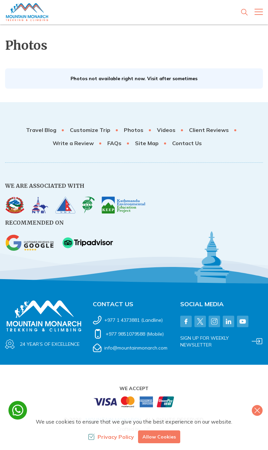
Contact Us (187, 143)
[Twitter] (200, 321)
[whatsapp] (17, 410)
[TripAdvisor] (87, 242)
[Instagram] (214, 321)
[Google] (30, 242)
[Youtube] (242, 321)
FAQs (114, 143)
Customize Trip (90, 130)
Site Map (147, 143)
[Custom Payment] (134, 403)
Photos (133, 130)
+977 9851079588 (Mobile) (135, 334)
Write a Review (73, 143)
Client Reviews (209, 130)
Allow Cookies (159, 437)
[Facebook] (186, 321)
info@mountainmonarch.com (135, 348)
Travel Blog (41, 130)
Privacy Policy (111, 436)
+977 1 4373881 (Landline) (133, 320)
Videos (166, 130)
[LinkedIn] (228, 321)
